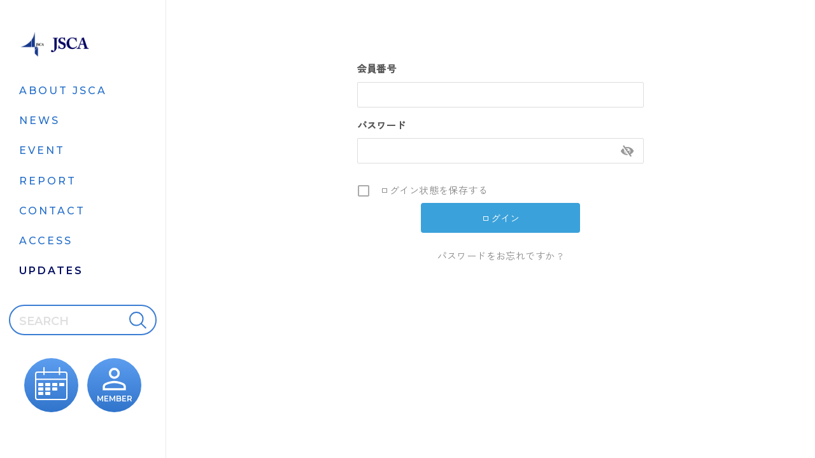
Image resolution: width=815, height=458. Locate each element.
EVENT (42, 150)
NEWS (39, 120)
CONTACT (52, 211)
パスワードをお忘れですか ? (500, 255)
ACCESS (46, 241)
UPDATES (51, 271)
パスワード (381, 125)
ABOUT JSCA (63, 91)
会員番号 (377, 68)
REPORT (47, 181)
